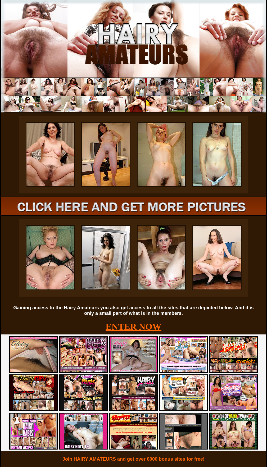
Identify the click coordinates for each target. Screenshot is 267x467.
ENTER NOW (133, 327)
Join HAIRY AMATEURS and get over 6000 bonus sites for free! (133, 459)
